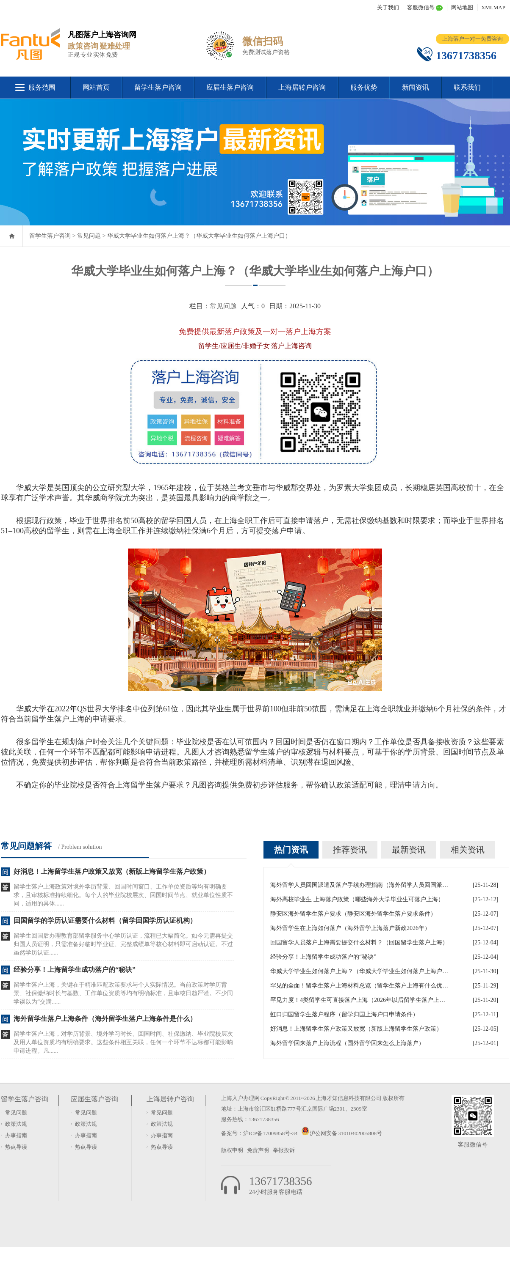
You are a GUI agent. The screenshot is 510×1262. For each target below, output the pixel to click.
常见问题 (89, 236)
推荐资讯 (350, 849)
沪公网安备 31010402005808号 (346, 1133)
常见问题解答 (26, 845)
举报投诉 (284, 1150)
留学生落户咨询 (158, 87)
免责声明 (258, 1150)
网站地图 (462, 7)
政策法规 (16, 1124)
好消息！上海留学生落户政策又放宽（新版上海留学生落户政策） (112, 871)
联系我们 (467, 87)
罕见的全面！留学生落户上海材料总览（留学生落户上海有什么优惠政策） (359, 985)
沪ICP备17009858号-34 (270, 1133)
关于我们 (388, 7)
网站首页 (96, 87)
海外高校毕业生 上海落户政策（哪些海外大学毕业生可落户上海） (357, 899)
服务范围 (41, 87)
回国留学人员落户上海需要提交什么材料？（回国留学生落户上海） (359, 942)
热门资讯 (291, 849)
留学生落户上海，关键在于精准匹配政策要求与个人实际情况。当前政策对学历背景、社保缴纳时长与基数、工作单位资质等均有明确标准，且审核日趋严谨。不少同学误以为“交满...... (123, 993)
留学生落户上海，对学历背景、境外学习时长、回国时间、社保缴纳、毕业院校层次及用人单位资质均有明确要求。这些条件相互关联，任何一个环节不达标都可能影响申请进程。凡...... (123, 1042)
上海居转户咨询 (302, 87)
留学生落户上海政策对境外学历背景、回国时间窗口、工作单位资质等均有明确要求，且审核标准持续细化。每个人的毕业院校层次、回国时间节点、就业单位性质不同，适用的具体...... (123, 895)
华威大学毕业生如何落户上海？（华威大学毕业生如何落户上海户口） (199, 236)
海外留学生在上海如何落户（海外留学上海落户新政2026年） (350, 928)
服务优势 (363, 87)
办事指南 (16, 1135)
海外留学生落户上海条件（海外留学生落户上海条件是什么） (105, 1018)
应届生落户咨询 (230, 87)
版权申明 (232, 1150)
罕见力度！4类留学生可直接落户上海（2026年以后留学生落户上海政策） (359, 1000)
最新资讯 (409, 849)
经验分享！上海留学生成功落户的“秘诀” (75, 969)
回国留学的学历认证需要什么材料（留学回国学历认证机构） (105, 920)
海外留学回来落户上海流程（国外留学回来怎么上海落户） (347, 1043)
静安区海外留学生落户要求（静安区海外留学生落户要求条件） (353, 914)
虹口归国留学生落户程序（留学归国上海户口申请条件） (344, 1014)
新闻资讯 (415, 87)
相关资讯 (468, 849)
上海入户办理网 (240, 1098)
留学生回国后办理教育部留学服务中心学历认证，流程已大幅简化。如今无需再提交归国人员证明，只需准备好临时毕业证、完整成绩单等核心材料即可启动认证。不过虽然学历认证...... (123, 944)
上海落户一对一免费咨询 (472, 39)
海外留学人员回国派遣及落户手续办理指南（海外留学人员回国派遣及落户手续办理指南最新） (359, 885)
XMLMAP (493, 7)
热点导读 (16, 1147)
